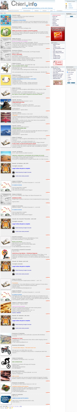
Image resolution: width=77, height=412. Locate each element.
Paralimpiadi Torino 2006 (58, 74)
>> (18, 406)
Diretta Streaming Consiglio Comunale (23, 172)
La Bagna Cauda (56, 55)
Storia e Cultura (55, 19)
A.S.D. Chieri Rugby (57, 69)
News (5, 13)
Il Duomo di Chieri (56, 68)
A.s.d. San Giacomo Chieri (58, 71)
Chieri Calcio (55, 72)
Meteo (70, 3)
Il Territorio (54, 20)
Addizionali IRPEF (56, 78)
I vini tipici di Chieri (57, 57)
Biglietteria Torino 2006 (57, 75)
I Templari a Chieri (56, 47)
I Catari (54, 45)
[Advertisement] (71, 41)
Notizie (36, 10)
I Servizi (54, 18)
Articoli (44, 10)
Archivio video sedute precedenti (22, 176)
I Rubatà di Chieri (56, 58)
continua (48, 25)
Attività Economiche (13, 10)
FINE (21, 406)
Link (51, 10)
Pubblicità (71, 7)
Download (54, 23)
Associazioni (26, 10)
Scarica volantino (16, 312)
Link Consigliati (55, 25)
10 (17, 406)
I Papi (54, 49)
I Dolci (54, 54)
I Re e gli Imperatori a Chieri (58, 48)
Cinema (70, 5)
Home (2, 10)
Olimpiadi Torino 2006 (57, 77)
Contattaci (59, 10)
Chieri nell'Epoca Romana (58, 52)
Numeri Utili (54, 16)
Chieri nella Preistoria (57, 51)
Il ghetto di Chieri (56, 44)
